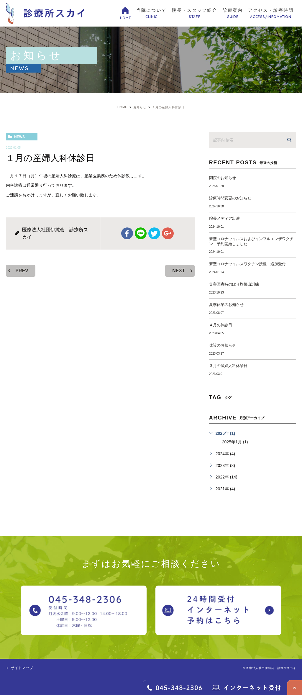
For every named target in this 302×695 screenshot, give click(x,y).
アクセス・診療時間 (270, 13)
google (168, 233)
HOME (125, 18)
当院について (151, 13)
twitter (154, 233)
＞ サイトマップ (19, 668)
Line (141, 233)
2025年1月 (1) (235, 442)
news (19, 137)
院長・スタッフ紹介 (194, 13)
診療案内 (233, 13)
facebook (127, 233)
